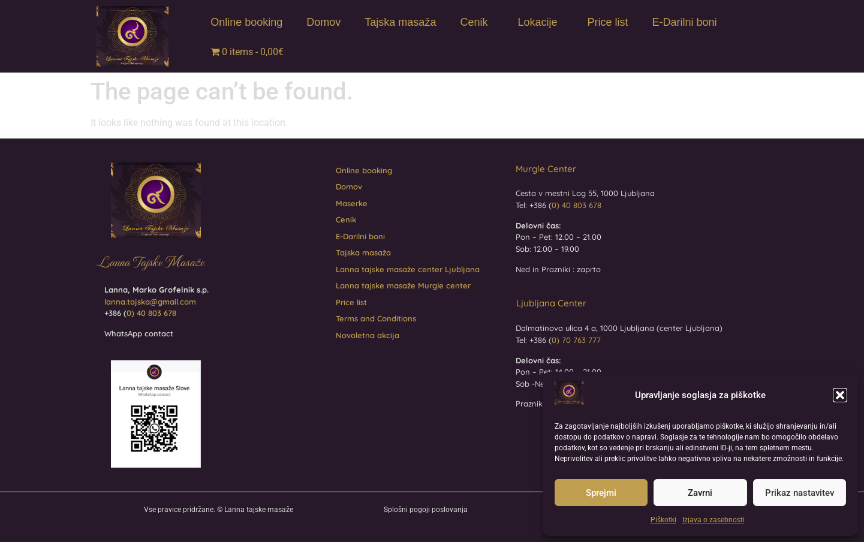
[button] (840, 395)
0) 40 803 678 (151, 313)
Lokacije (540, 22)
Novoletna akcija (367, 335)
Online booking (246, 22)
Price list (607, 22)
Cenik (476, 22)
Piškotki (663, 520)
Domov (323, 22)
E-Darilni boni (684, 22)
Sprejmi (601, 492)
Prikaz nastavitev (799, 492)
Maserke (352, 203)
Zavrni (700, 492)
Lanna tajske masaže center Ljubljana (408, 269)
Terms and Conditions (376, 318)
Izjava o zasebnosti (713, 520)
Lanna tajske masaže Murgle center (403, 285)
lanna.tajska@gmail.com (150, 301)
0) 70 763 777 (576, 340)
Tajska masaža (400, 22)
